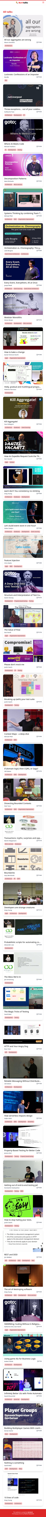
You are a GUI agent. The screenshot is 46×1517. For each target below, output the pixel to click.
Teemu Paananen (29, 1514)
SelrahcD (30, 1512)
